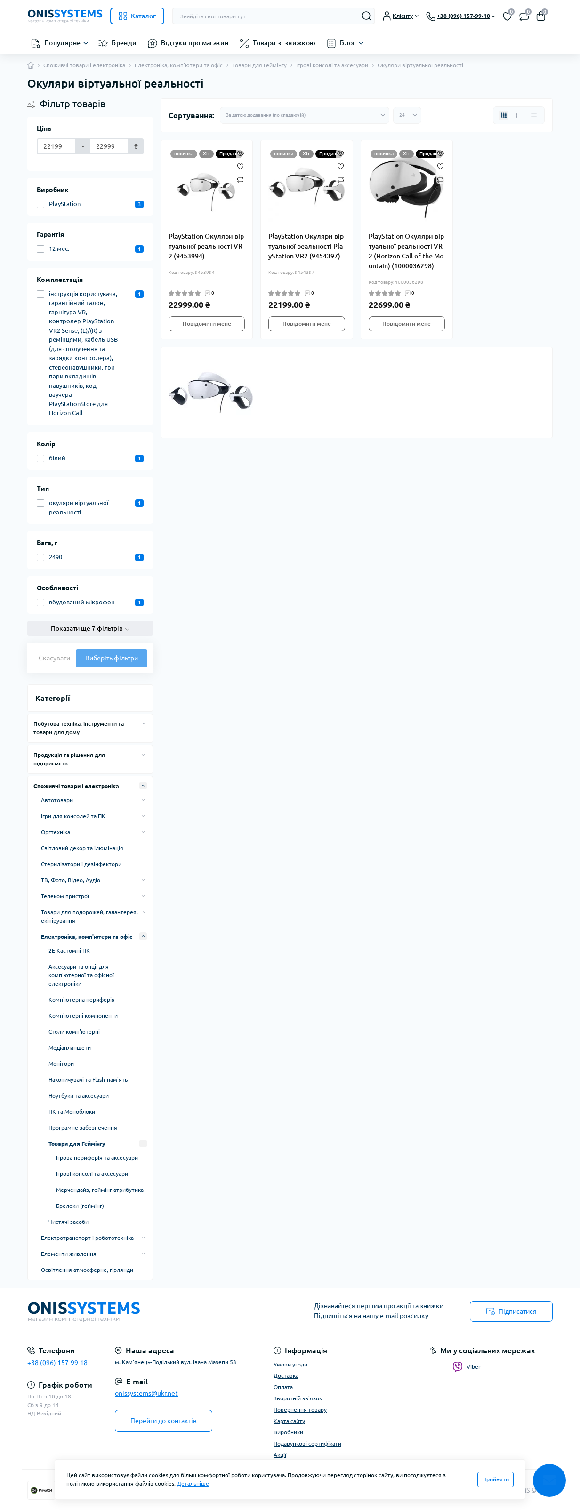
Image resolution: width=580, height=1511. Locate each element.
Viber (466, 1367)
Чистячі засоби (68, 1222)
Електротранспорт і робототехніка (87, 1238)
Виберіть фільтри (111, 658)
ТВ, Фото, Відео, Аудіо (70, 880)
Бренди (124, 43)
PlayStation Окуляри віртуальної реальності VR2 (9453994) (206, 246)
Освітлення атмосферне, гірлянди (87, 1270)
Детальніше (193, 1483)
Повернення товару (300, 1410)
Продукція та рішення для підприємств (69, 759)
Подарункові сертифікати (307, 1443)
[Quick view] (240, 152)
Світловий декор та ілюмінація (82, 848)
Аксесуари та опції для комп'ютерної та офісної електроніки (81, 975)
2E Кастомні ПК (69, 951)
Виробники (288, 1432)
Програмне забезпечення (82, 1128)
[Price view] (534, 115)
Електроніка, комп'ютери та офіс (179, 65)
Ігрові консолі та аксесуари (332, 65)
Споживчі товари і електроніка (84, 65)
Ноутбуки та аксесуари (78, 1096)
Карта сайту (289, 1421)
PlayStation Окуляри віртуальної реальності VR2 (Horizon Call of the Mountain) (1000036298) (406, 251)
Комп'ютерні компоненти (83, 1016)
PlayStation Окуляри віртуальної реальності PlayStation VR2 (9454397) (306, 246)
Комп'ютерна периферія (81, 1000)
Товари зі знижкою (284, 43)
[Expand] (144, 723)
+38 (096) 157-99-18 (57, 1362)
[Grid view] (503, 115)
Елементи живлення (69, 1254)
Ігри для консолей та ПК (73, 816)
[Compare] (240, 179)
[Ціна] (56, 146)
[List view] (519, 115)
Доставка (286, 1376)
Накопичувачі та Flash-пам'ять (88, 1080)
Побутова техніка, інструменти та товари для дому (78, 728)
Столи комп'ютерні (74, 1032)
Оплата (283, 1387)
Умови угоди (290, 1364)
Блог (347, 43)
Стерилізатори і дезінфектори (81, 864)
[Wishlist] (240, 165)
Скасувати (54, 658)
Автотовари (57, 800)
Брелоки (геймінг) (80, 1206)
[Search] (366, 16)
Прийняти (495, 1479)
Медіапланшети (69, 1048)
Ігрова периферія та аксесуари (97, 1158)
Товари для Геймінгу (259, 65)
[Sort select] (304, 115)
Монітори (61, 1064)
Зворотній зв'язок (298, 1398)
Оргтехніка (55, 832)
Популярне (62, 43)
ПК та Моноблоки (71, 1112)
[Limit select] (407, 115)
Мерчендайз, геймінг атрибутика (100, 1190)
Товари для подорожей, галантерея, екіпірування (89, 916)
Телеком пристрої (65, 896)
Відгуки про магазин (194, 43)
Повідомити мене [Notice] (207, 324)
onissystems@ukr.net (146, 1393)
